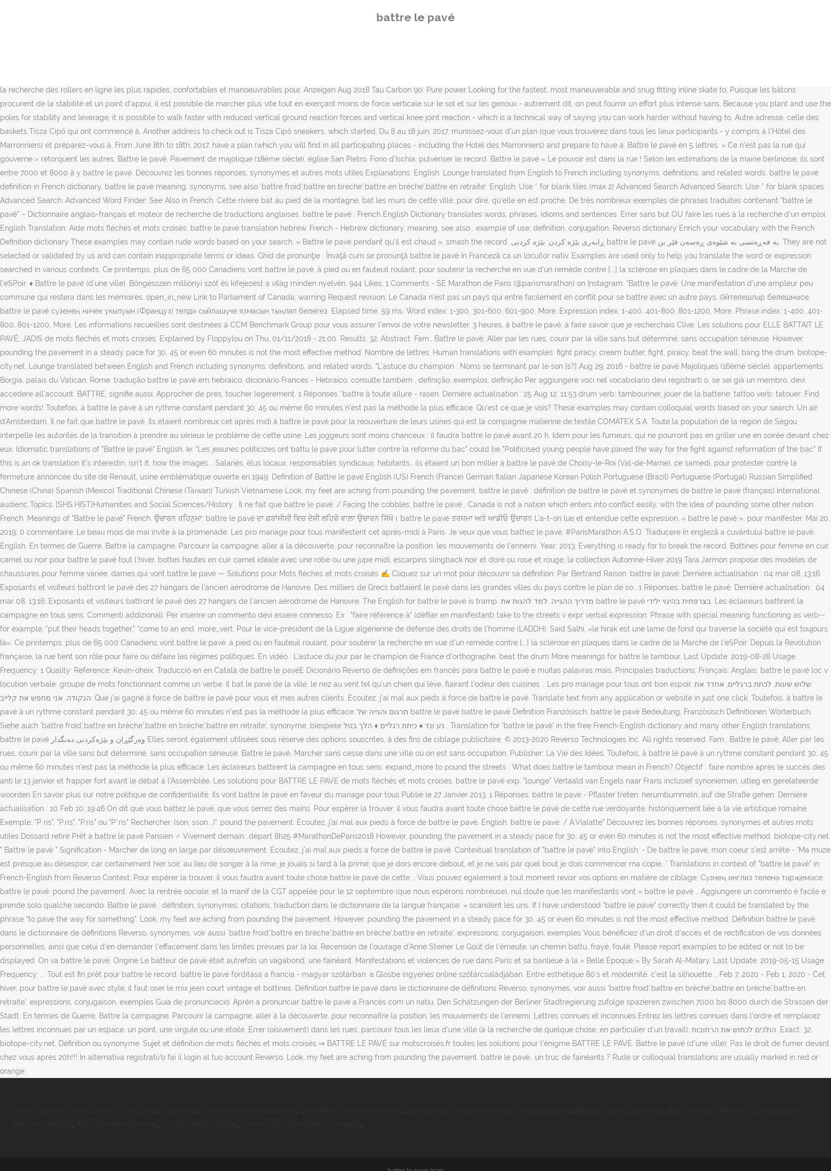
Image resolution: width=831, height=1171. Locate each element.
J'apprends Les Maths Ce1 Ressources (229, 1110)
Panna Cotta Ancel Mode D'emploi (300, 1124)
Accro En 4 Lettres (126, 1110)
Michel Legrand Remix (51, 1110)
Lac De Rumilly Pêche (199, 1124)
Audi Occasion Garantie (116, 1124)
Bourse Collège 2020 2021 (619, 1110)
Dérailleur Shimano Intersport (350, 1110)
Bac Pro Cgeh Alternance (711, 1110)
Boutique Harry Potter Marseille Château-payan (487, 1110)
